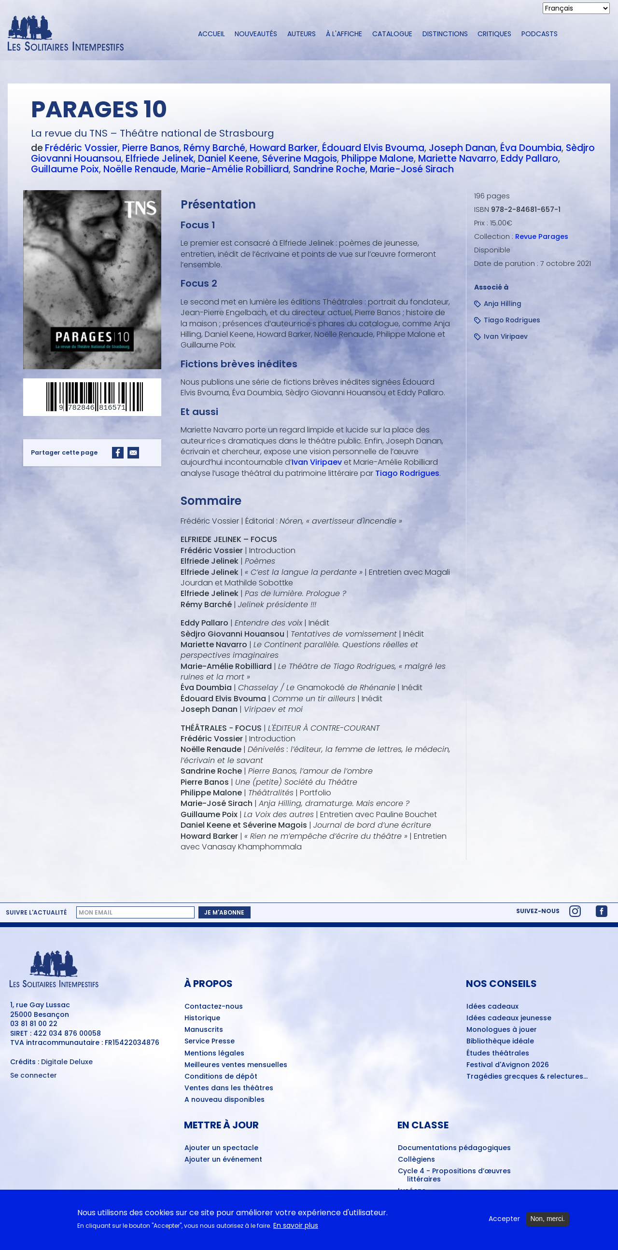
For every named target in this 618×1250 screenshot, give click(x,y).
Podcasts (539, 34)
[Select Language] (576, 8)
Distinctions (445, 34)
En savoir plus (295, 1225)
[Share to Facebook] (118, 452)
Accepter (504, 1218)
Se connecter (33, 1075)
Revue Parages (541, 236)
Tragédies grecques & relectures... (527, 1076)
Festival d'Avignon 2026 (507, 1065)
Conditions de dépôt (220, 1076)
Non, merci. (547, 1218)
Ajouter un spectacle (221, 1148)
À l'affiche (344, 34)
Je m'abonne (224, 912)
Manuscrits (203, 1030)
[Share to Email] (133, 452)
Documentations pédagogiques (454, 1148)
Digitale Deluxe (67, 1062)
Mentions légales (214, 1053)
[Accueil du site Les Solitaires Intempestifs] (94, 34)
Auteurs (301, 34)
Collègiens (416, 1159)
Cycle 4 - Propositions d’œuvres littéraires (454, 1175)
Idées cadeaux (492, 1006)
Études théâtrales (497, 1053)
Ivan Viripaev (317, 462)
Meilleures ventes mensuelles (235, 1065)
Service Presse (209, 1041)
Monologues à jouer (501, 1030)
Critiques (494, 34)
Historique (202, 1018)
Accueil (211, 34)
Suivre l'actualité (36, 912)
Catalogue (392, 34)
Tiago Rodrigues (407, 473)
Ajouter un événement (223, 1159)
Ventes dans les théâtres (228, 1088)
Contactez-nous (213, 1006)
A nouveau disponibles (224, 1100)
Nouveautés (256, 34)
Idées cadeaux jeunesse (508, 1018)
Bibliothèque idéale (500, 1041)
